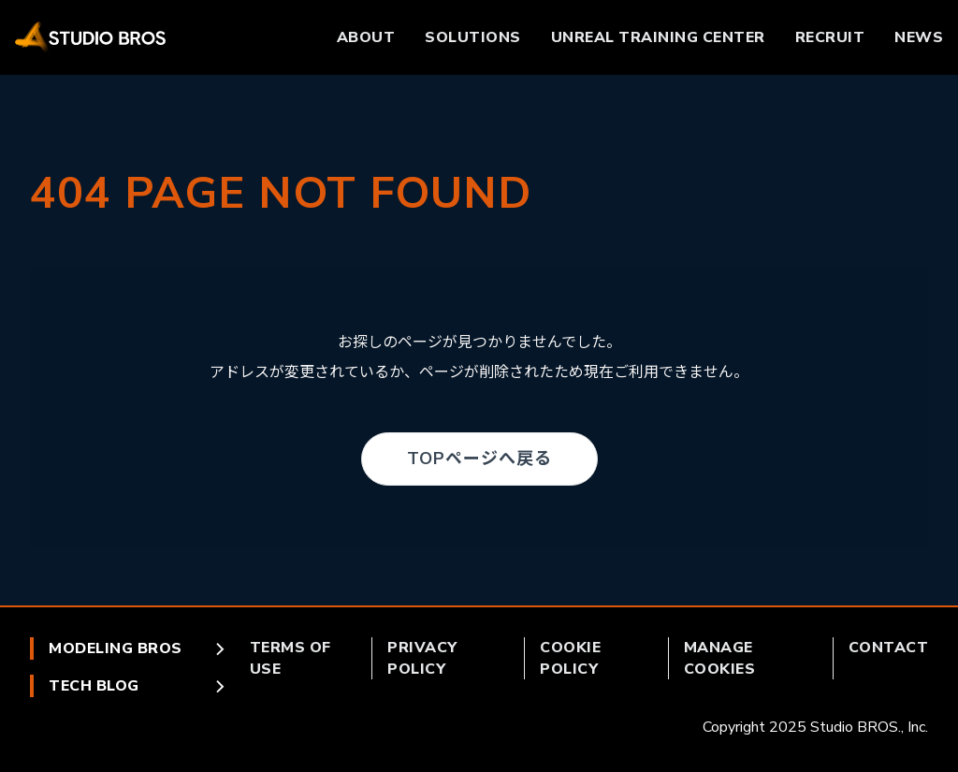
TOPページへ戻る (479, 458)
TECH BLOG (138, 686)
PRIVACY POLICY (422, 657)
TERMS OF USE (290, 657)
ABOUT (366, 37)
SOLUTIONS (473, 37)
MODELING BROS (138, 648)
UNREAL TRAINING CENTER (658, 37)
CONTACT (889, 647)
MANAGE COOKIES (720, 657)
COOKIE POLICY (570, 657)
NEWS (918, 37)
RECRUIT (830, 37)
